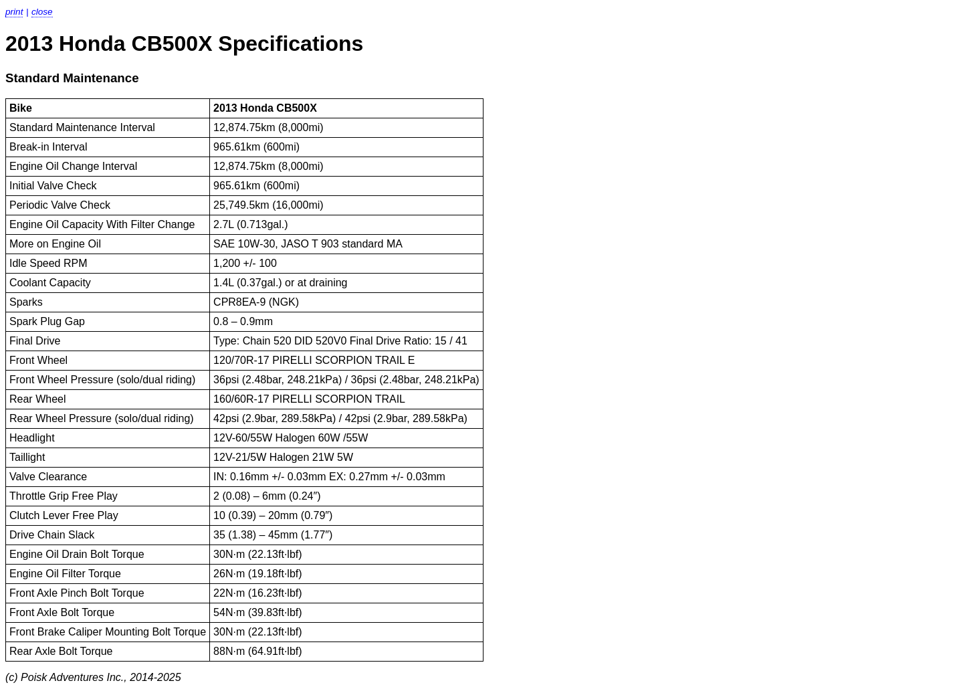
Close (42, 12)
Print (14, 12)
